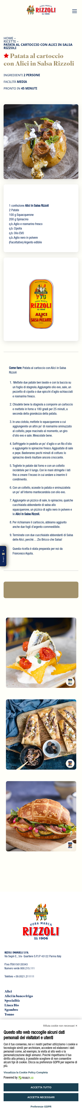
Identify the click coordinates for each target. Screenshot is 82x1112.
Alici (8, 991)
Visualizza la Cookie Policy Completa (26, 1072)
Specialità (12, 1000)
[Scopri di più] (3, 556)
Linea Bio (11, 1005)
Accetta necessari (41, 1097)
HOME (8, 38)
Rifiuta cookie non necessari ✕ (60, 1025)
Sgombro (11, 1010)
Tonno (9, 1014)
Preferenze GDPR (41, 1106)
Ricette (10, 41)
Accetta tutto (41, 1087)
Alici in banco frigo (18, 996)
